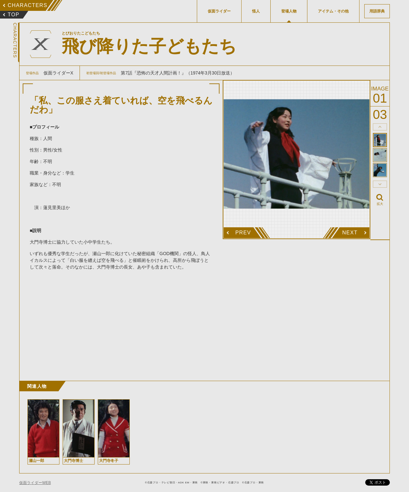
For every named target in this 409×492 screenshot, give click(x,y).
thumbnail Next (380, 184)
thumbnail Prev (380, 126)
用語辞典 (377, 11)
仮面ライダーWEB (35, 483)
